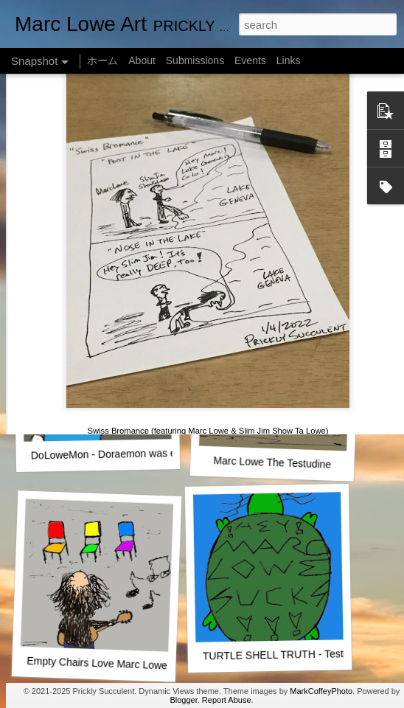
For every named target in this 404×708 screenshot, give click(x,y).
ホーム (102, 60)
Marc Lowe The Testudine (272, 462)
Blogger (183, 699)
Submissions (195, 60)
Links (288, 60)
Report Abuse (226, 699)
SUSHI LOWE (272, 261)
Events (250, 60)
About (142, 60)
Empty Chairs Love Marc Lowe (97, 663)
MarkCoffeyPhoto (321, 691)
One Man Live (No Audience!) (99, 262)
